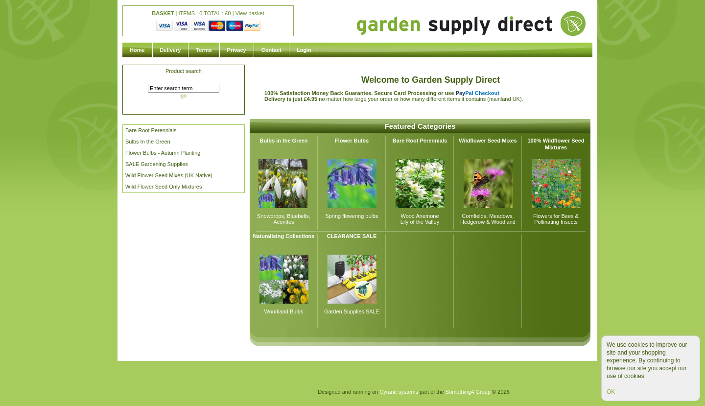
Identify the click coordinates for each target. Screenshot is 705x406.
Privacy (236, 50)
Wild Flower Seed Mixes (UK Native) (168, 175)
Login (304, 50)
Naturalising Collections (284, 236)
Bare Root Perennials (151, 130)
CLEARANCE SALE (351, 236)
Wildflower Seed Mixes (488, 140)
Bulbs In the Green (147, 141)
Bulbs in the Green (284, 140)
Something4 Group (468, 392)
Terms (204, 50)
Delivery (170, 50)
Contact (271, 50)
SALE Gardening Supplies (156, 164)
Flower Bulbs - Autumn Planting (162, 153)
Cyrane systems (398, 392)
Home (137, 50)
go (184, 95)
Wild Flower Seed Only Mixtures (163, 187)
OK (611, 391)
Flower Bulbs (352, 140)
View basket (249, 13)
